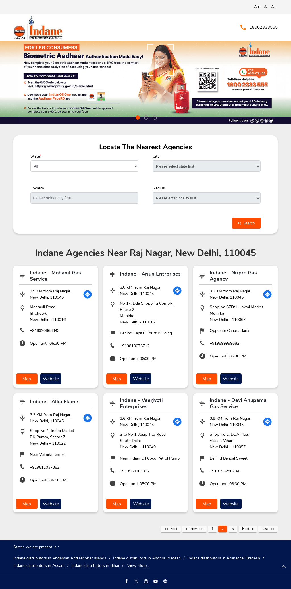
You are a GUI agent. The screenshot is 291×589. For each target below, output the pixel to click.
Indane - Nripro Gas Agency (233, 275)
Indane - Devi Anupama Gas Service (238, 403)
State (35, 156)
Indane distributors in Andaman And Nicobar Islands (59, 557)
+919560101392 (134, 470)
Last (265, 528)
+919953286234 (224, 470)
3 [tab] (154, 116)
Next (245, 528)
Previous (196, 528)
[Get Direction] (87, 294)
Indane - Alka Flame (54, 401)
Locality (37, 188)
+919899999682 (224, 343)
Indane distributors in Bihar (95, 565)
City (156, 156)
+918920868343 (44, 330)
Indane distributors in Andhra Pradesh (147, 557)
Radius (159, 188)
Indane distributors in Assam (39, 565)
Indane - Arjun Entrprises (150, 273)
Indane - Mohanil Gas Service (55, 275)
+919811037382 (44, 467)
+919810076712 (134, 346)
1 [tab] (137, 116)
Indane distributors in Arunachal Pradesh (224, 557)
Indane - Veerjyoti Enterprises (141, 403)
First (174, 528)
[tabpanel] (145, 82)
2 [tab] (145, 116)
